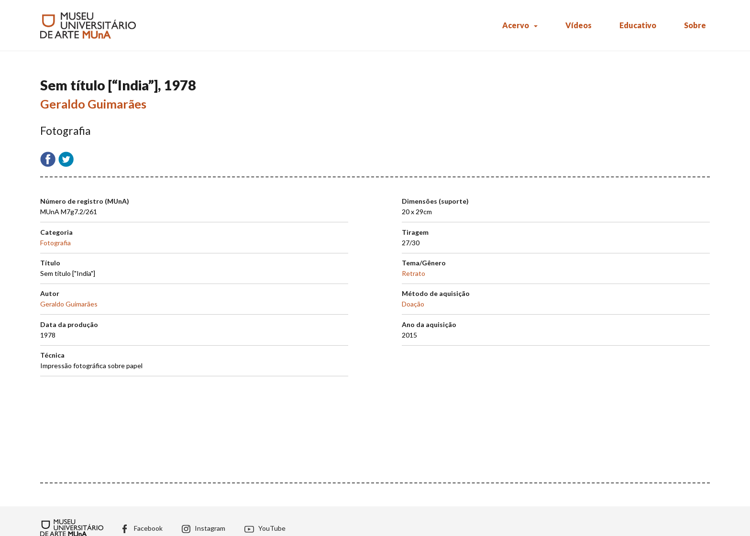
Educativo (637, 25)
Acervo (515, 25)
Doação (413, 304)
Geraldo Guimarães (93, 104)
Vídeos (578, 25)
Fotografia (55, 243)
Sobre (695, 25)
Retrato (413, 273)
